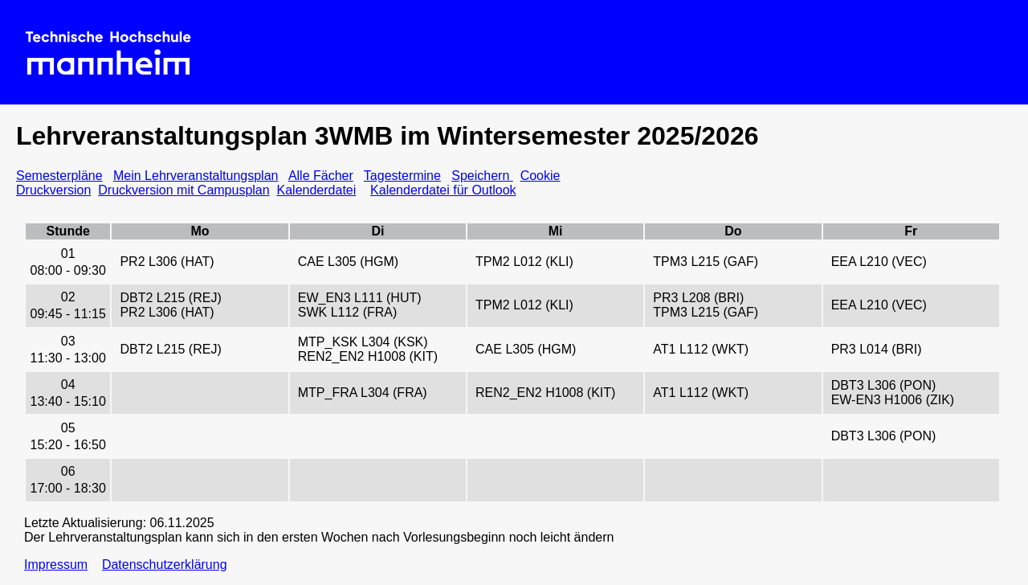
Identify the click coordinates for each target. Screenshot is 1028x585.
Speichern (482, 175)
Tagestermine (402, 175)
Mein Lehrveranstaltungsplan (195, 175)
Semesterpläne (59, 175)
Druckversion (53, 190)
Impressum (56, 564)
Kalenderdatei (317, 190)
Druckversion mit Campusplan (183, 190)
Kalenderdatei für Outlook (443, 190)
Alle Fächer (320, 175)
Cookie (540, 175)
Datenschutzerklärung (164, 564)
